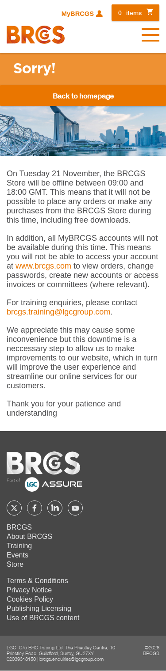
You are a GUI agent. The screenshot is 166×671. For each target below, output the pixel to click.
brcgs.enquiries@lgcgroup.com (71, 659)
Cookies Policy (30, 599)
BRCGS (19, 527)
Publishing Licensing (39, 608)
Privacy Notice (29, 590)
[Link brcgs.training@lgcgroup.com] (58, 311)
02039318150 (21, 659)
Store (15, 564)
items (130, 12)
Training (19, 546)
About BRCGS (29, 536)
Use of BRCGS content (43, 618)
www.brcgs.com (43, 266)
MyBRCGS (78, 13)
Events (17, 555)
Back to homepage (83, 95)
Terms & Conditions (37, 580)
